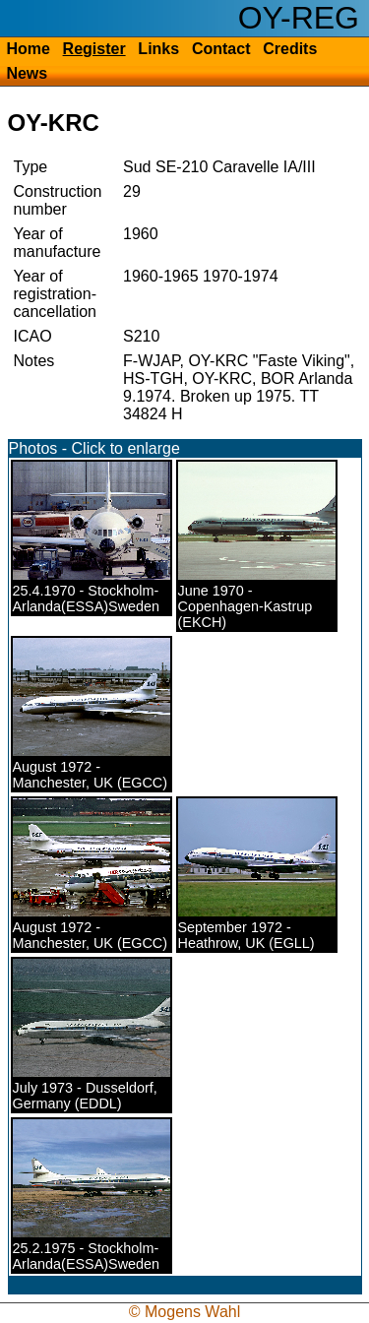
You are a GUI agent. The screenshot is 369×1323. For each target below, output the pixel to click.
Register (94, 48)
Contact (221, 48)
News (26, 73)
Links (158, 48)
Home (27, 48)
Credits (290, 48)
